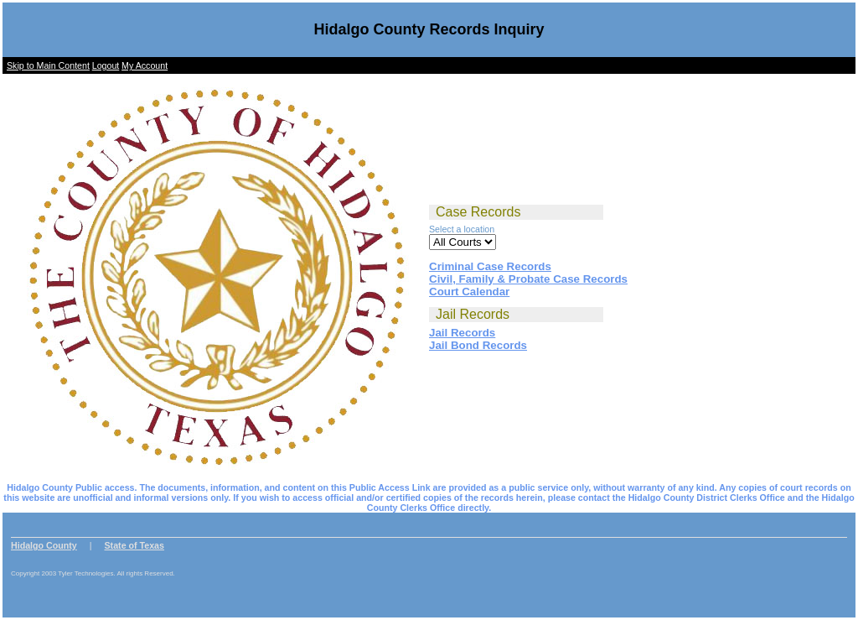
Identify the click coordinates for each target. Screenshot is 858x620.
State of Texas (134, 545)
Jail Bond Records (478, 345)
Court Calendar (469, 291)
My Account (144, 65)
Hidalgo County (44, 545)
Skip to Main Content (48, 65)
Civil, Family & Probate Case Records (528, 279)
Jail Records (462, 332)
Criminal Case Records (490, 266)
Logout (106, 65)
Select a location (461, 229)
